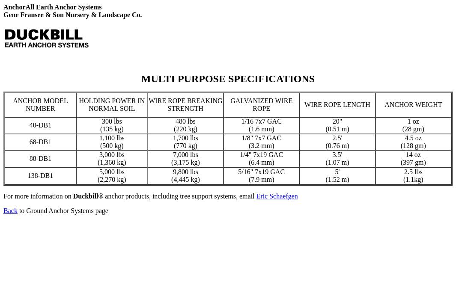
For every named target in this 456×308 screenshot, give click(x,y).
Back (10, 210)
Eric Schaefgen (277, 196)
